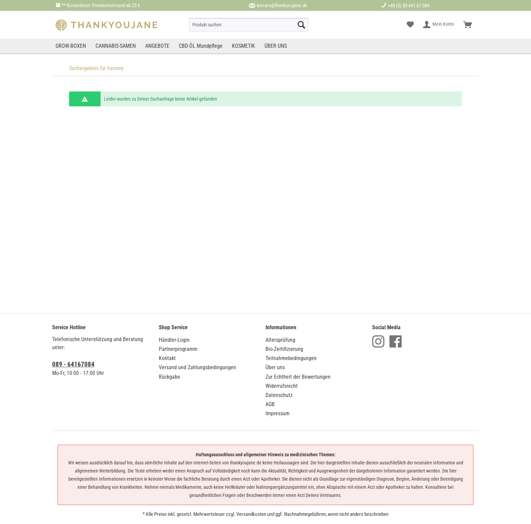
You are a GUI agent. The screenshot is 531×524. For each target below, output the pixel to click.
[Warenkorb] (468, 25)
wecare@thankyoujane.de (281, 5)
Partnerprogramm (178, 349)
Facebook (395, 341)
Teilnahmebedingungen (291, 358)
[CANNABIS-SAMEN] (116, 46)
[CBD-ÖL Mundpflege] (200, 46)
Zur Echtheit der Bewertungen (298, 377)
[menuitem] (249, 25)
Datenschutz (279, 395)
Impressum (278, 413)
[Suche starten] (301, 25)
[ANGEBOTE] (157, 46)
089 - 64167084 (73, 364)
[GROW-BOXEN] (71, 46)
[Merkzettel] (410, 25)
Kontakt (167, 358)
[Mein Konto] (439, 25)
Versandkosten (251, 514)
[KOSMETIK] (243, 46)
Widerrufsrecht (282, 386)
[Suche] (249, 25)
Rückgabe (169, 377)
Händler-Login (174, 340)
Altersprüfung (280, 340)
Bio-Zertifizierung (284, 349)
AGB (270, 404)
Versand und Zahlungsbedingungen (197, 367)
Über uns (275, 367)
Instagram (378, 341)
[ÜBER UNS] (276, 46)
